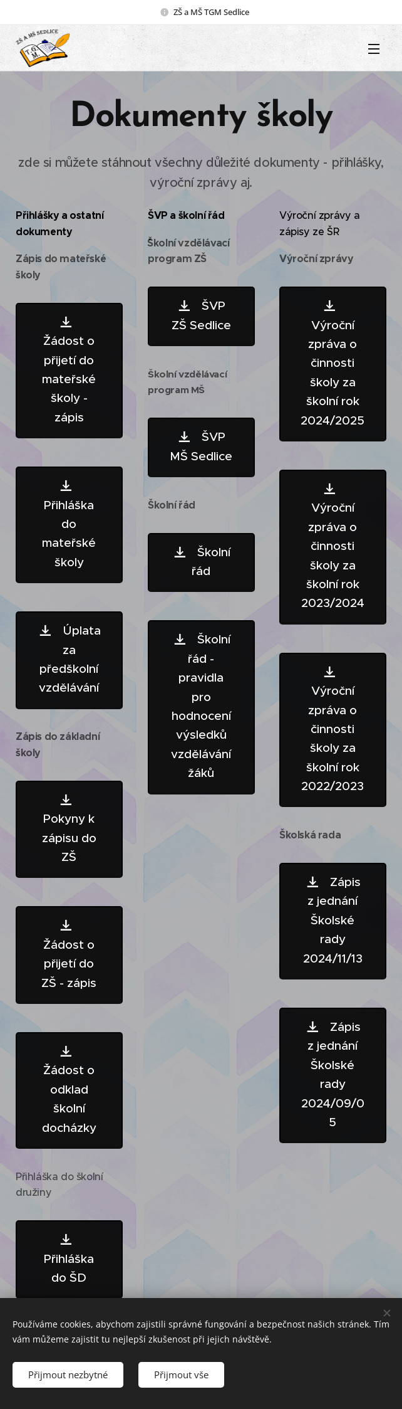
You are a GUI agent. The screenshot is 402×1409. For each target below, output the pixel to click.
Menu (373, 49)
